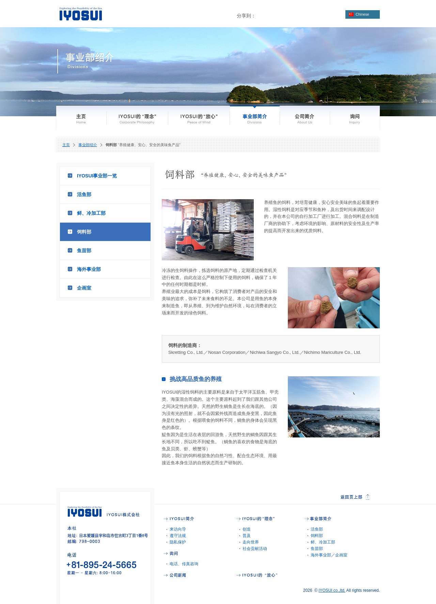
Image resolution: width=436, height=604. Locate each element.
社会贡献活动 (255, 548)
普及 (247, 535)
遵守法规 (178, 535)
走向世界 (251, 542)
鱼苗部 (84, 250)
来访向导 (178, 529)
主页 (66, 145)
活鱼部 (84, 194)
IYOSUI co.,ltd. (331, 590)
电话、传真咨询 (184, 564)
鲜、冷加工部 (91, 213)
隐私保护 (178, 542)
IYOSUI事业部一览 (97, 175)
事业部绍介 (87, 145)
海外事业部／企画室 (329, 555)
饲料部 (84, 232)
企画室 (84, 288)
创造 (247, 529)
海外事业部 (89, 269)
